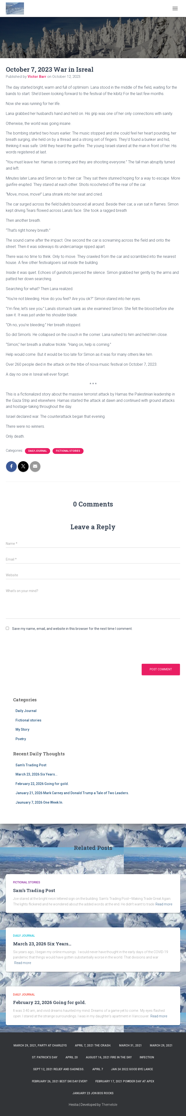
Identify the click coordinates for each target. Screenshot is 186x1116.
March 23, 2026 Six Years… (36, 774)
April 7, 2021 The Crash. (93, 1045)
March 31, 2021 (130, 1045)
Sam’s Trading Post (31, 765)
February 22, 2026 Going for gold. (42, 784)
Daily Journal (37, 451)
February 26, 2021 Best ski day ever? (59, 1081)
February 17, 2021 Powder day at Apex (124, 1081)
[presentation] (42, 647)
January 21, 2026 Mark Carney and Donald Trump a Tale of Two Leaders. (72, 793)
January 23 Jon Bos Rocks (93, 1093)
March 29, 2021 (161, 1045)
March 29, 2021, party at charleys (40, 1045)
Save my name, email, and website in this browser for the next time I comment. (72, 629)
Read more (163, 904)
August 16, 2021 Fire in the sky (109, 1057)
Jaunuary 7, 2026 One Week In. (39, 802)
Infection (147, 1057)
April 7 (97, 1069)
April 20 (71, 1057)
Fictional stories (68, 451)
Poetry (21, 739)
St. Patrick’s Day (44, 1057)
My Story (22, 729)
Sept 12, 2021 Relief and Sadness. (58, 1069)
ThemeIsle (109, 1105)
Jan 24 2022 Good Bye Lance (132, 1069)
